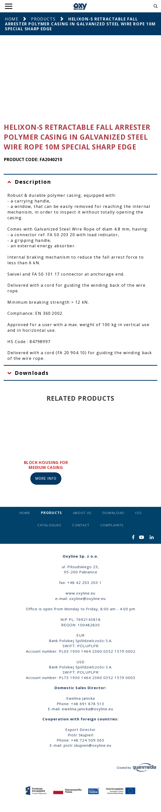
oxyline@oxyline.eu (87, 598)
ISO (138, 513)
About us (82, 513)
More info (45, 479)
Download (114, 513)
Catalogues (49, 525)
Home (11, 19)
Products (43, 19)
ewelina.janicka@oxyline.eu (87, 708)
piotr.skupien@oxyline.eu (87, 745)
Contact (80, 525)
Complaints (112, 525)
